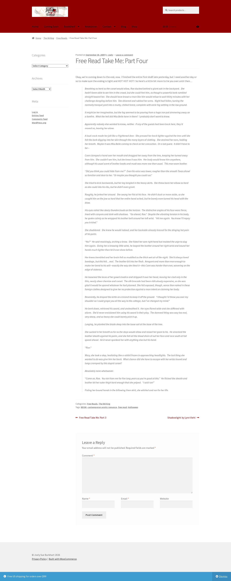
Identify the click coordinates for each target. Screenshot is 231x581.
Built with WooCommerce (63, 558)
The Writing (49, 38)
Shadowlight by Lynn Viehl (181, 418)
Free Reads (61, 38)
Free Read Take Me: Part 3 (92, 418)
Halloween (133, 407)
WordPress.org (39, 122)
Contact (107, 26)
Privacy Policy (39, 558)
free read (122, 407)
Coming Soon (51, 26)
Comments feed (39, 119)
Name (86, 498)
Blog (123, 26)
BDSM (83, 407)
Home (35, 26)
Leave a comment (124, 54)
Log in (35, 112)
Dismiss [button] (223, 576)
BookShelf (69, 26)
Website (164, 498)
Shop (134, 26)
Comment (88, 455)
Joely (110, 54)
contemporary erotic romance (102, 407)
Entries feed (38, 115)
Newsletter (91, 26)
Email (125, 498)
